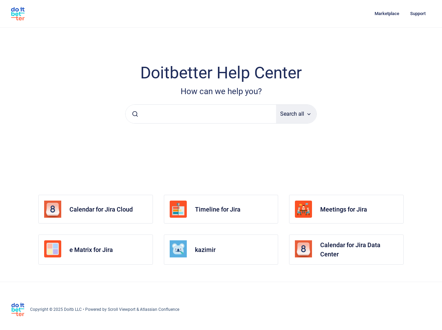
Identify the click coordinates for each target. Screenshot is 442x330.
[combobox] (201, 114)
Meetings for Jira (343, 209)
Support (418, 13)
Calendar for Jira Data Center (350, 249)
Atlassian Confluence (159, 309)
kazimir (205, 249)
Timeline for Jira (217, 209)
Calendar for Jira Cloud (101, 209)
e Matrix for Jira (91, 249)
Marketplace (387, 13)
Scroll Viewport (122, 309)
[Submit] (135, 114)
